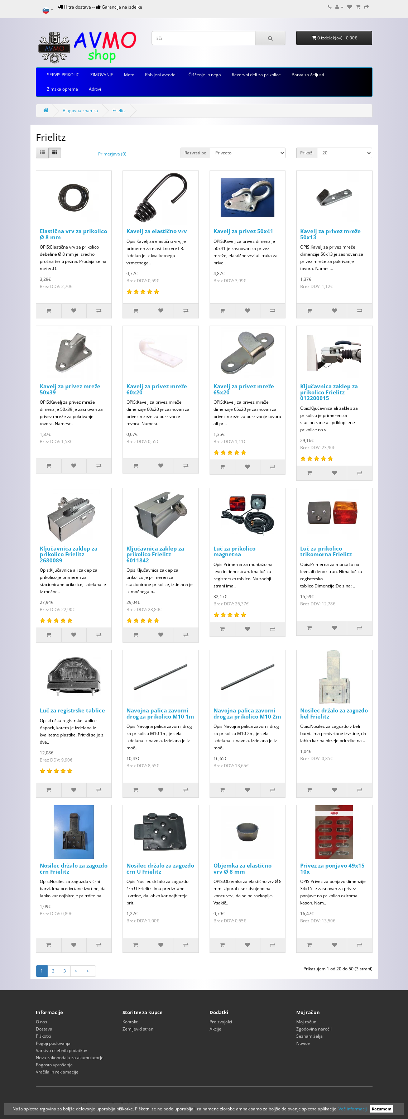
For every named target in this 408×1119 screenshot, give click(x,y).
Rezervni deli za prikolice (256, 75)
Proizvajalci (221, 1022)
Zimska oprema (62, 89)
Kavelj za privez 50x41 (243, 231)
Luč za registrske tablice (72, 710)
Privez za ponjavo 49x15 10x (332, 868)
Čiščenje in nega (204, 75)
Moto (129, 75)
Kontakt (130, 1022)
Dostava (44, 1029)
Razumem (382, 1108)
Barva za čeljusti (308, 75)
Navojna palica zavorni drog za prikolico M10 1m (160, 713)
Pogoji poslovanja (53, 1043)
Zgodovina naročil (314, 1029)
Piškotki (43, 1036)
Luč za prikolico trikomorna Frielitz (326, 551)
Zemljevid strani (138, 1029)
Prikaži (306, 153)
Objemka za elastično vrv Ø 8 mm (242, 868)
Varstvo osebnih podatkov (61, 1050)
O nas (41, 1022)
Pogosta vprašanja (54, 1065)
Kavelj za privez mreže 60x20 (156, 389)
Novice (303, 1043)
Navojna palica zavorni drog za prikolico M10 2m (247, 713)
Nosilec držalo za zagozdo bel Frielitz (334, 713)
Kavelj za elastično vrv (156, 231)
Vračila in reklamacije (57, 1072)
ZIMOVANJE (101, 75)
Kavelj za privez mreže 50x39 (70, 389)
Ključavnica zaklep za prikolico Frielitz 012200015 (329, 392)
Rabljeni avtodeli (161, 75)
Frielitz (119, 110)
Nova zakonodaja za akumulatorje (70, 1058)
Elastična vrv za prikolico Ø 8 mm (73, 234)
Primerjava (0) (112, 154)
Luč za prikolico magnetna (234, 551)
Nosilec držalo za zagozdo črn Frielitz (73, 868)
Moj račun (306, 1022)
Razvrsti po (195, 153)
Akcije (215, 1029)
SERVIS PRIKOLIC (63, 75)
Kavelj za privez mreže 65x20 (243, 389)
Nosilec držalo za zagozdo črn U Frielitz (160, 868)
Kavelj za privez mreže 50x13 (330, 234)
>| (88, 971)
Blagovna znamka (80, 110)
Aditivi (95, 89)
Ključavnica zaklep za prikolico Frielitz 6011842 (155, 554)
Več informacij (353, 1109)
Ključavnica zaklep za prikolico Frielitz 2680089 (68, 554)
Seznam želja (309, 1036)
